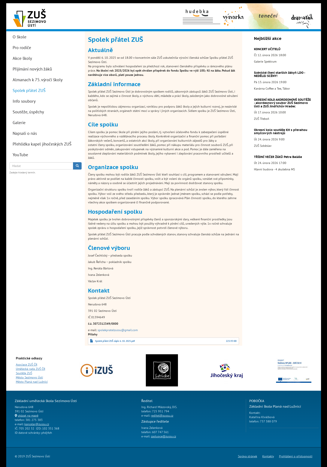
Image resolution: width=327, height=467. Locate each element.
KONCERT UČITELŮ (267, 49)
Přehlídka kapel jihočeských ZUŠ (42, 144)
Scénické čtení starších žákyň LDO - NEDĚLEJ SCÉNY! (279, 74)
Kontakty (268, 456)
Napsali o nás (25, 133)
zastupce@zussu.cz (163, 436)
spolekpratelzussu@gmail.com (118, 330)
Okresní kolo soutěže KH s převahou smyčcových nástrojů (280, 131)
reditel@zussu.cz (162, 415)
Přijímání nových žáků (32, 69)
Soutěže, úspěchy (28, 112)
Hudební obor (197, 9)
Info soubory (24, 101)
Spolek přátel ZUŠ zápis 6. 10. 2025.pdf (115, 340)
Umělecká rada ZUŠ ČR (30, 369)
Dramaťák (302, 9)
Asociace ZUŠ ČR (26, 364)
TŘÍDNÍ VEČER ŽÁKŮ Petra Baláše (278, 157)
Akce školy (22, 58)
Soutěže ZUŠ (24, 373)
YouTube (20, 155)
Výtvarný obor (233, 11)
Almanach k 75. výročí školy (38, 80)
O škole (19, 37)
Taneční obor (260, 9)
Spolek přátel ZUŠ (29, 90)
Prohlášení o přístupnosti (295, 456)
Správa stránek (247, 456)
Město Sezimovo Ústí (29, 377)
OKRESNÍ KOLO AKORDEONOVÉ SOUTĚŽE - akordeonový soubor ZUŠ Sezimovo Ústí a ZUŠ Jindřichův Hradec (282, 103)
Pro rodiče (22, 47)
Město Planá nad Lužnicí (32, 382)
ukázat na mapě (28, 415)
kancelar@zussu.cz (36, 424)
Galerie (19, 122)
